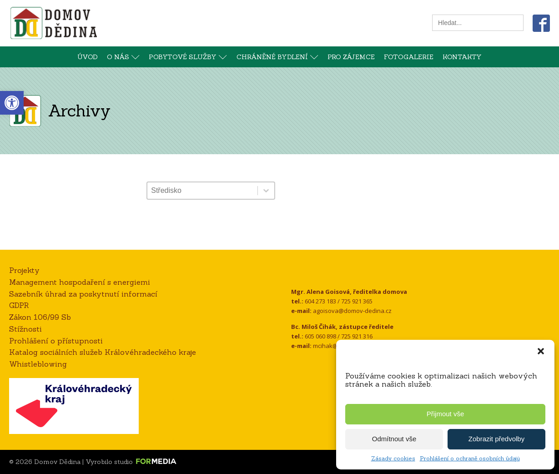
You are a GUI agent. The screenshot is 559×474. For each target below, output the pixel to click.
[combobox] (202, 190)
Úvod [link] (87, 57)
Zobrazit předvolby (496, 439)
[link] (12, 103)
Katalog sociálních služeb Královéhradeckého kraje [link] (102, 352)
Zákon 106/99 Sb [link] (40, 317)
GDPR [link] (19, 305)
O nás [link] (123, 57)
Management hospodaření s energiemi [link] (79, 282)
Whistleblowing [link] (38, 363)
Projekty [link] (24, 270)
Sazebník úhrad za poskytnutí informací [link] (83, 293)
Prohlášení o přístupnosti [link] (56, 340)
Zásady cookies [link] (393, 458)
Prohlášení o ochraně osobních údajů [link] (470, 458)
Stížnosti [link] (25, 328)
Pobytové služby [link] (188, 57)
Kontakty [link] (462, 57)
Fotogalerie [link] (408, 57)
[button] (540, 351)
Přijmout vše (445, 414)
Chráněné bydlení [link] (277, 57)
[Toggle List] (266, 190)
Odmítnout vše (394, 439)
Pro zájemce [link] (351, 57)
